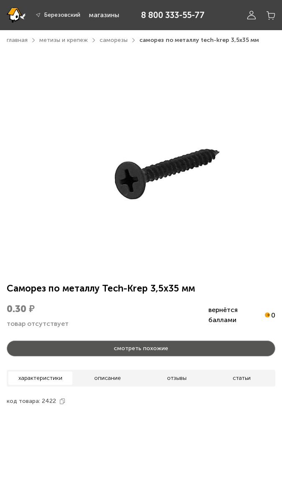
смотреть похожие (141, 348)
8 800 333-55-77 (173, 15)
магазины (104, 15)
